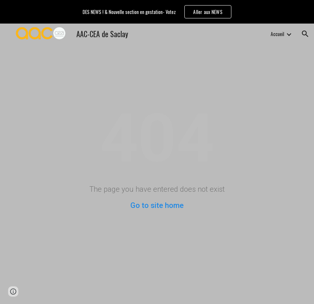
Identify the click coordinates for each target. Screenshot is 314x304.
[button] (305, 34)
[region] (157, 12)
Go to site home (157, 205)
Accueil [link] (277, 34)
